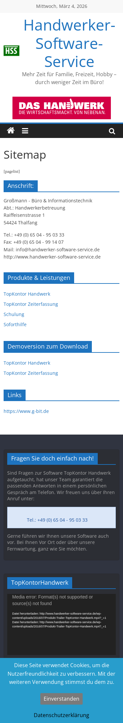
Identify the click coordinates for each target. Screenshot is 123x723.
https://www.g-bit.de (26, 411)
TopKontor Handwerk (27, 294)
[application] (61, 624)
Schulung (14, 314)
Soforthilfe (15, 324)
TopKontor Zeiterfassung (31, 304)
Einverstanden (61, 698)
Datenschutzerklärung (61, 715)
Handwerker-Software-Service (69, 42)
